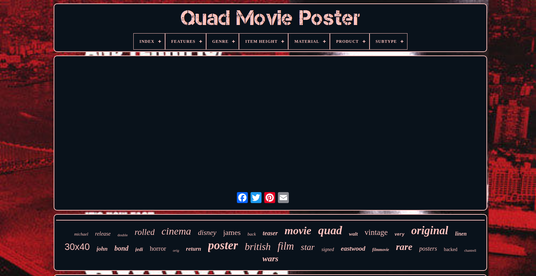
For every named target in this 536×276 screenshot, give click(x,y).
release (103, 234)
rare (404, 246)
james (232, 232)
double (123, 235)
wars (271, 258)
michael (81, 234)
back (251, 234)
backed (450, 249)
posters (428, 248)
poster (223, 245)
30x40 (77, 247)
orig (176, 250)
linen (461, 234)
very (399, 234)
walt (353, 234)
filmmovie (380, 249)
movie (298, 230)
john (102, 249)
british (258, 246)
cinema (176, 231)
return (193, 249)
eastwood (353, 248)
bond (122, 248)
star (307, 247)
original (429, 230)
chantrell (470, 250)
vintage (376, 232)
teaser (270, 233)
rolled (145, 232)
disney (207, 232)
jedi (139, 249)
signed (327, 249)
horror (158, 248)
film (286, 246)
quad (330, 230)
